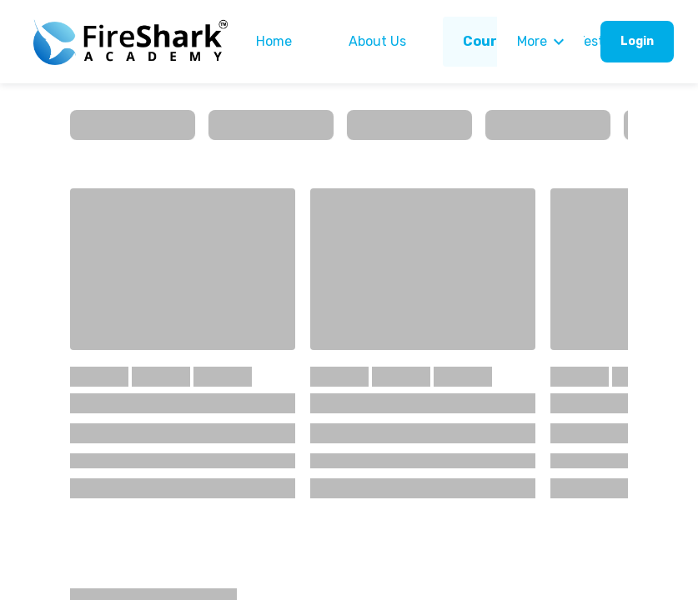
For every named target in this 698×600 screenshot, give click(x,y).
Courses (491, 41)
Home (274, 41)
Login (637, 41)
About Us (377, 41)
